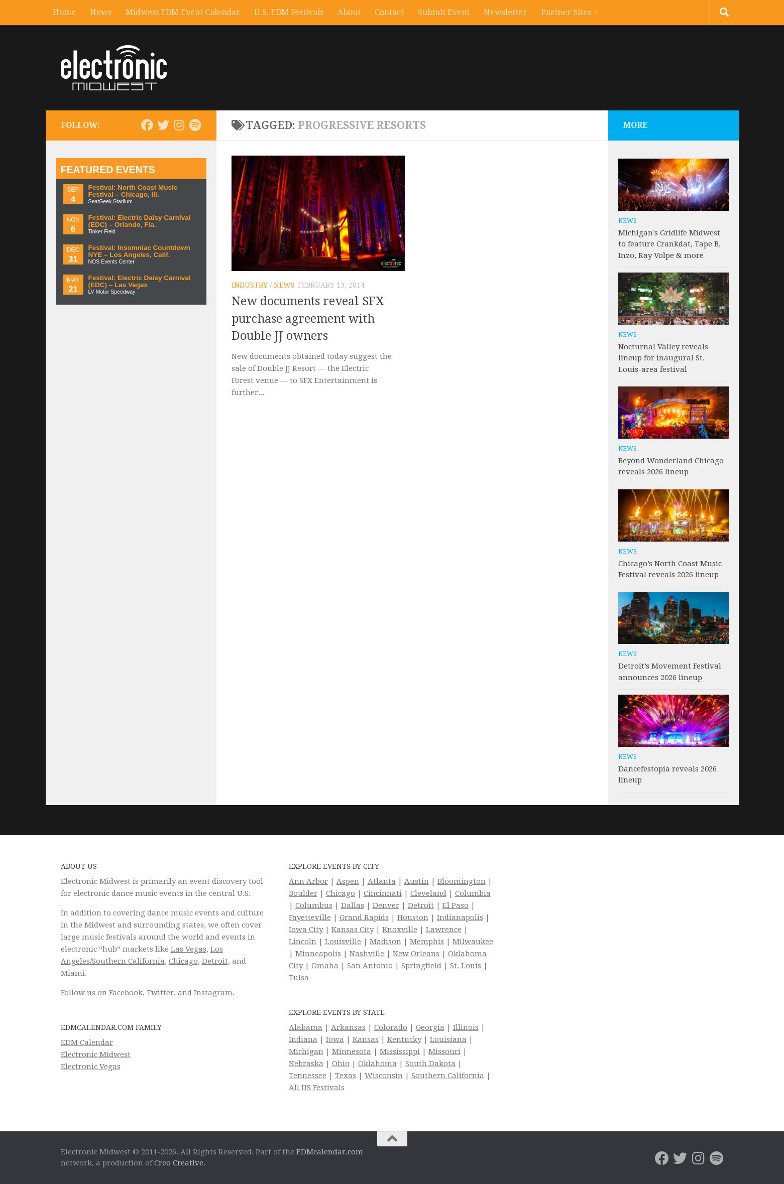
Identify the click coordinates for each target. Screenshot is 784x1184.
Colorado (390, 1027)
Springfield (421, 965)
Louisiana (448, 1039)
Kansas (366, 1039)
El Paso (455, 905)
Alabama (305, 1027)
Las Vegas (188, 949)
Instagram (213, 992)
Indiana (303, 1039)
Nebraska (306, 1063)
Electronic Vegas (91, 1066)
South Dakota (430, 1063)
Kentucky (404, 1039)
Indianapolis (460, 917)
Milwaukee (473, 941)
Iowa (335, 1039)
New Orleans (416, 953)
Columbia (473, 893)
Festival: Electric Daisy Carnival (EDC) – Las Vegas (139, 281)
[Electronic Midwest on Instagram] (179, 125)
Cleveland (428, 893)
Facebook (126, 992)
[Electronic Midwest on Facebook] (147, 125)
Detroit (215, 961)
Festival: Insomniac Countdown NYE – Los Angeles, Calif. (139, 251)
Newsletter (505, 12)
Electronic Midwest (96, 1054)
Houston (412, 917)
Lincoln (302, 941)
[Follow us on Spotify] (195, 125)
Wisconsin (384, 1075)
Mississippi (400, 1051)
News (100, 12)
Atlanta (382, 881)
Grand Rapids (364, 917)
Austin (416, 881)
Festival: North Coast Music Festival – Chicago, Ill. (133, 191)
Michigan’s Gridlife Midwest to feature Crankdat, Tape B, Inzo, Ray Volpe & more (669, 244)
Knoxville (399, 929)
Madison (385, 941)
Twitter (160, 992)
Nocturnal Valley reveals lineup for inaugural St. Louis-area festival (663, 358)
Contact (389, 12)
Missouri (444, 1051)
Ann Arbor (308, 881)
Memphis (427, 941)
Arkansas (348, 1027)
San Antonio (370, 965)
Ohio (341, 1063)
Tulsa (299, 977)
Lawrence (444, 929)
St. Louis (465, 965)
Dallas (352, 905)
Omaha (325, 965)
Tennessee (307, 1075)
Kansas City (352, 929)
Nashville (367, 953)
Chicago (183, 961)
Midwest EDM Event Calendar (183, 12)
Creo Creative (178, 1162)
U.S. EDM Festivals (288, 12)
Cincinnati (383, 893)
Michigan (306, 1051)
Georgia (430, 1027)
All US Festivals (317, 1087)
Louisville (343, 941)
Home (64, 12)
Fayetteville (310, 917)
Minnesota (351, 1051)
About (349, 12)
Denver (386, 905)
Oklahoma (377, 1063)
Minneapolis (318, 953)
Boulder (303, 893)
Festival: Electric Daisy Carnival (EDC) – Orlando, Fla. (139, 221)
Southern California (447, 1075)
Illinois (466, 1027)
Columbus (313, 905)
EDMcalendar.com (329, 1151)
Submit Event (444, 12)
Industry (250, 285)
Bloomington (461, 881)
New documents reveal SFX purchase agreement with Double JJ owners (308, 319)
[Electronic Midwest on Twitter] (163, 125)
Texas (345, 1075)
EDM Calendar (87, 1042)
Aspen (348, 881)
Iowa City (306, 929)
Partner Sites (566, 12)
